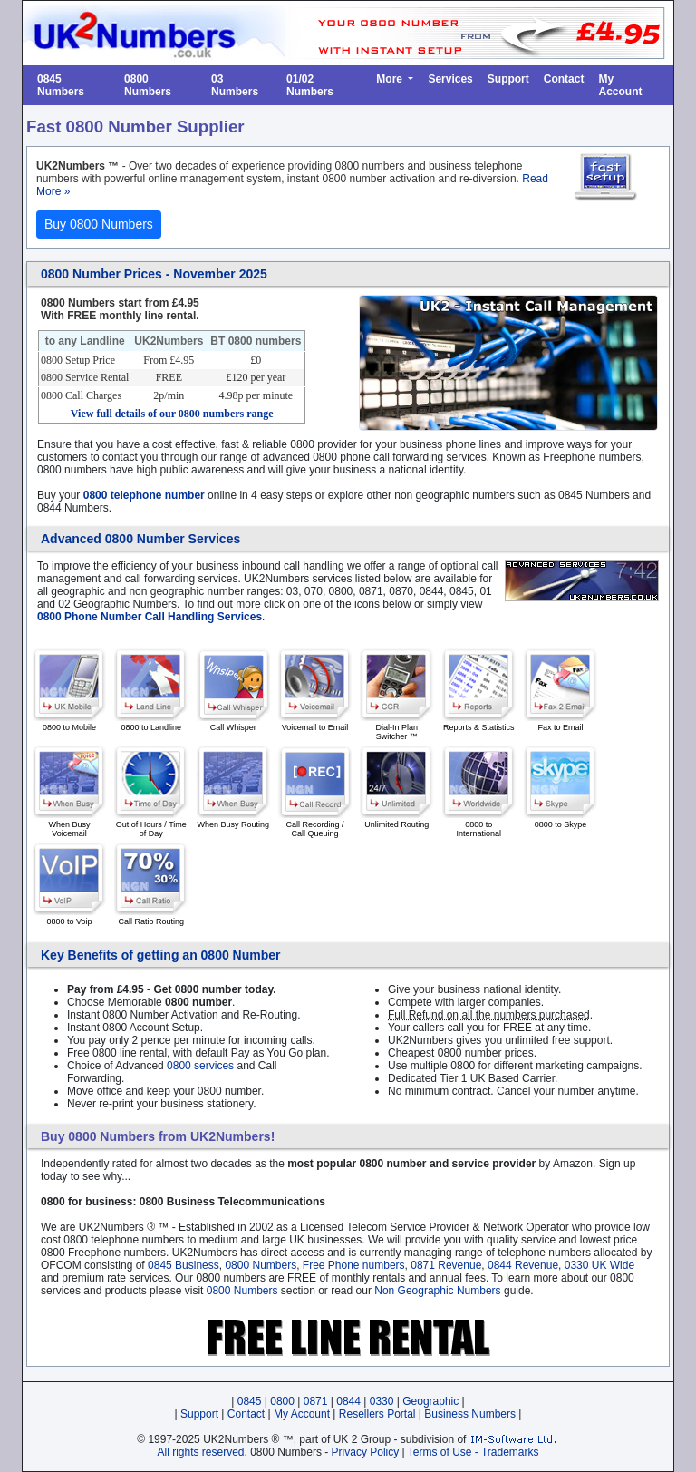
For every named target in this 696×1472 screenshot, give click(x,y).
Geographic (430, 1401)
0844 (348, 1401)
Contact (564, 79)
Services (450, 79)
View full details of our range (172, 413)
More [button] (390, 79)
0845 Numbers (60, 85)
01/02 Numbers (310, 85)
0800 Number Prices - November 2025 (154, 274)
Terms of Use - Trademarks (473, 1452)
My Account (620, 85)
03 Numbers (234, 85)
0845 (249, 1401)
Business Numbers (470, 1414)
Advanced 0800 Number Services (140, 538)
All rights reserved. (201, 1452)
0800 (282, 1401)
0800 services (200, 1065)
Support (508, 79)
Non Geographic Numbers (437, 1290)
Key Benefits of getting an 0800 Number (161, 955)
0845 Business (183, 1265)
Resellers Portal (377, 1414)
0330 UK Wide (599, 1265)
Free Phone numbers (354, 1265)
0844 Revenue (523, 1265)
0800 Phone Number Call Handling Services (149, 616)
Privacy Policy (366, 1452)
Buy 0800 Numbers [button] (98, 224)
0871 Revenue (446, 1265)
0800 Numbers (147, 85)
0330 (382, 1401)
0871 (316, 1401)
